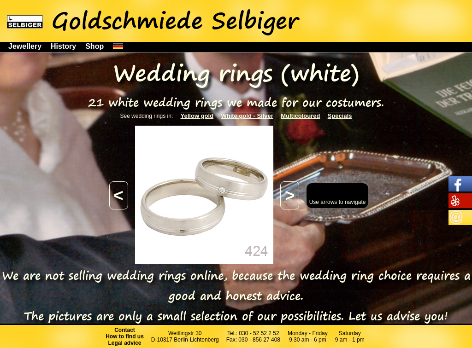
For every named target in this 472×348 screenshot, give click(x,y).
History (63, 46)
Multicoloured (300, 115)
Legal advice (125, 343)
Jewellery (24, 46)
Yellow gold (197, 115)
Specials (340, 115)
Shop (94, 46)
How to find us (125, 336)
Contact (124, 330)
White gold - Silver (247, 115)
